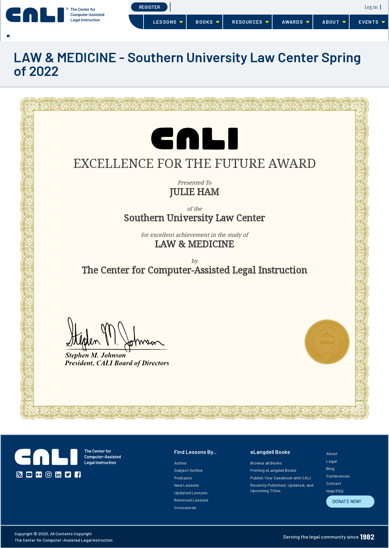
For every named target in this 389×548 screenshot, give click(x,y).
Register (149, 7)
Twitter (68, 474)
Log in (371, 7)
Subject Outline (188, 470)
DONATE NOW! (346, 501)
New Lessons (186, 485)
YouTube (29, 474)
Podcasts (183, 477)
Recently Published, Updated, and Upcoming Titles (281, 487)
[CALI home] (55, 15)
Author (180, 462)
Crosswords (185, 507)
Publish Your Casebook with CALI (280, 477)
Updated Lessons (191, 492)
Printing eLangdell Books (273, 470)
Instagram (49, 474)
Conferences (338, 475)
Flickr (39, 474)
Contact (333, 483)
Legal (331, 461)
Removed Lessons (191, 499)
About (332, 453)
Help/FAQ (334, 490)
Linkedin (58, 474)
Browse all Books (266, 462)
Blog (330, 468)
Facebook (78, 474)
